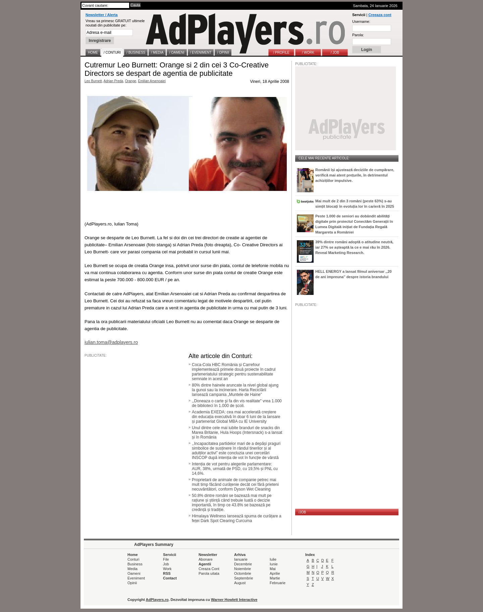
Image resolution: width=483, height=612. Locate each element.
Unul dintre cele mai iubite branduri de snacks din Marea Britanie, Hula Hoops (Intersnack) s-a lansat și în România (237, 432)
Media (132, 569)
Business (135, 564)
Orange (130, 81)
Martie (275, 578)
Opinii (132, 583)
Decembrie (243, 564)
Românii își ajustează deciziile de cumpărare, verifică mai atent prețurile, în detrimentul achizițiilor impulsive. (354, 175)
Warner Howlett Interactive (234, 600)
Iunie (274, 564)
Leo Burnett (93, 81)
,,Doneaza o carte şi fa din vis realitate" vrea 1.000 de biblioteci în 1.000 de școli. (237, 403)
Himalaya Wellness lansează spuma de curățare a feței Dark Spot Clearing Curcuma (236, 518)
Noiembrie (242, 569)
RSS (167, 573)
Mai (273, 569)
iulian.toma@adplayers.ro (111, 342)
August (240, 583)
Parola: (358, 35)
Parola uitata (209, 573)
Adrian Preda (113, 81)
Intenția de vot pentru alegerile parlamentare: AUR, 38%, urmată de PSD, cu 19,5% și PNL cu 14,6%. (235, 469)
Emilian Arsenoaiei (152, 81)
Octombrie (242, 573)
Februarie (277, 583)
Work (167, 569)
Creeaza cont (379, 15)
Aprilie (275, 573)
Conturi (133, 559)
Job (166, 564)
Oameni (134, 573)
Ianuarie (241, 559)
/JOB (302, 512)
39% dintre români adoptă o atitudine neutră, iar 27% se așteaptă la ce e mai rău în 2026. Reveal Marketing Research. (354, 247)
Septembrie (243, 578)
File (166, 559)
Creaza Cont (209, 569)
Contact (170, 578)
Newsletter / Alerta (102, 15)
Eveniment (136, 578)
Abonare (206, 559)
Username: (361, 21)
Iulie (273, 559)
